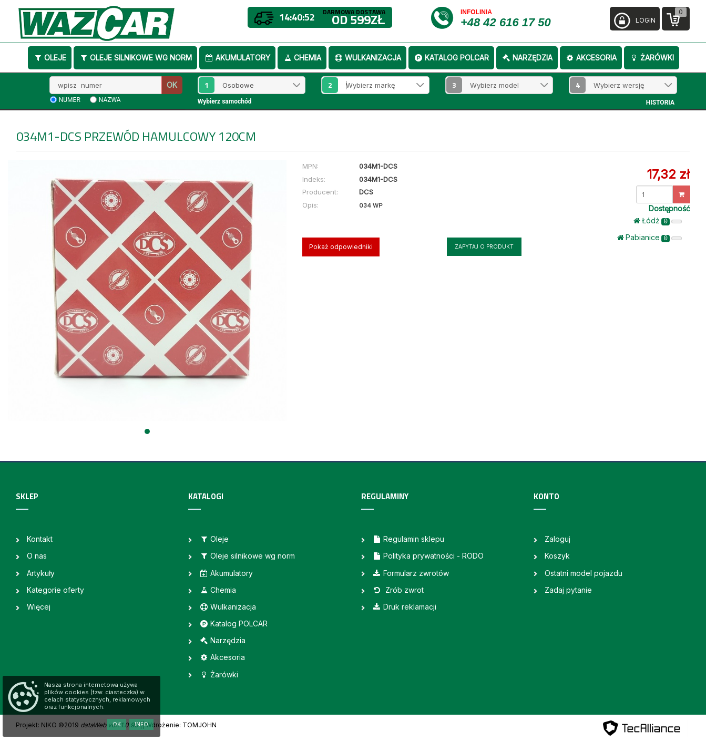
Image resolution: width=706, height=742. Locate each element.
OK (172, 84)
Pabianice (649, 237)
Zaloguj (557, 538)
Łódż (657, 220)
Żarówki (651, 57)
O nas (37, 555)
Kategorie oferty (55, 589)
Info (141, 724)
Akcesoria (591, 57)
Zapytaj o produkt (484, 246)
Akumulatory (237, 57)
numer (69, 100)
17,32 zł (668, 174)
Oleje (49, 57)
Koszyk (557, 555)
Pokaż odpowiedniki (341, 247)
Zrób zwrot (398, 589)
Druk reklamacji (404, 606)
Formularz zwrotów (410, 573)
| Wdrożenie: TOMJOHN (179, 725)
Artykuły (41, 573)
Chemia (302, 57)
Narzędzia (527, 57)
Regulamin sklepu (408, 538)
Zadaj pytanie (568, 589)
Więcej (38, 606)
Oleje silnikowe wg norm (135, 57)
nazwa (110, 100)
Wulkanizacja (367, 57)
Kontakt (40, 538)
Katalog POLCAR (451, 57)
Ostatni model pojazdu (583, 573)
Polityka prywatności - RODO (428, 555)
